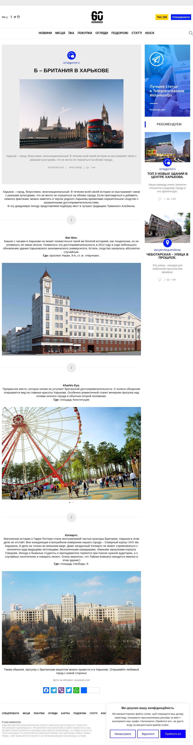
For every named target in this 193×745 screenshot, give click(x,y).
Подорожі (119, 33)
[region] (147, 722)
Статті (137, 33)
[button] (138, 453)
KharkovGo (96, 17)
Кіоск (149, 33)
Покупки (85, 33)
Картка (65, 713)
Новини (45, 33)
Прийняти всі (173, 733)
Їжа (71, 33)
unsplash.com (82, 680)
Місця (60, 33)
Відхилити (148, 733)
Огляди (102, 33)
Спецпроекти (181, 17)
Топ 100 (162, 17)
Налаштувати (123, 733)
